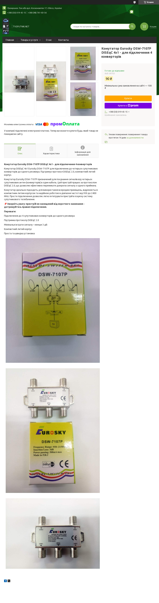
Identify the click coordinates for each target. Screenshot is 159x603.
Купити (128, 98)
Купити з (128, 105)
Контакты (63, 40)
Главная (10, 40)
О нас (49, 40)
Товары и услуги (29, 40)
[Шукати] (132, 26)
